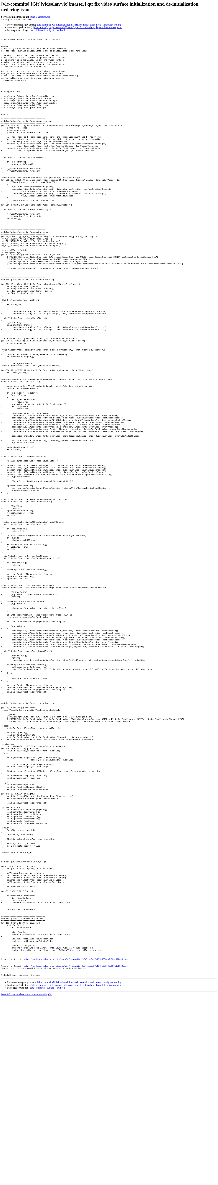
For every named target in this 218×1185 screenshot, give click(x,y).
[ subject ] (50, 30)
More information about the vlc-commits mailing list (26, 1182)
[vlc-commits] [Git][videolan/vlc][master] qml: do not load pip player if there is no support (77, 27)
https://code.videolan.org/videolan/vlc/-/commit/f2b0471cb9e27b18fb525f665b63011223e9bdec (75, 1144)
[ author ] (60, 30)
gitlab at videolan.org (40, 17)
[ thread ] (40, 30)
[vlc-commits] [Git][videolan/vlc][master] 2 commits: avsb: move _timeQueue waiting (79, 24)
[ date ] (32, 30)
